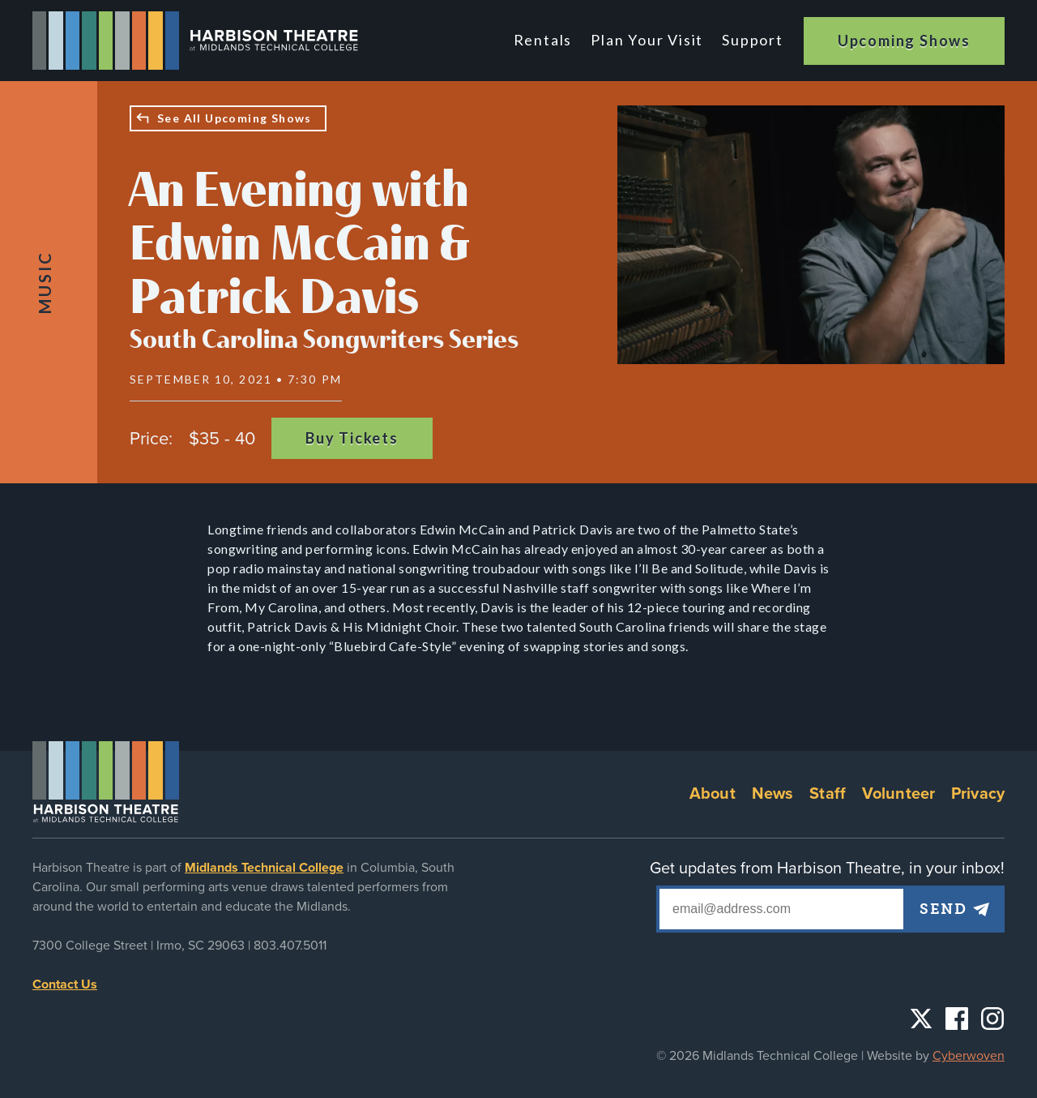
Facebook (957, 1018)
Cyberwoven (968, 1056)
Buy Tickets (352, 438)
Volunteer (898, 794)
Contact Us (64, 984)
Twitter (921, 1018)
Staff (827, 794)
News (773, 794)
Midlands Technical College (264, 868)
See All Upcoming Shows (234, 118)
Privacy (978, 794)
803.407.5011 (290, 945)
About (712, 794)
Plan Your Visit (647, 40)
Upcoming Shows (904, 40)
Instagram (992, 1018)
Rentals (543, 40)
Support (752, 40)
